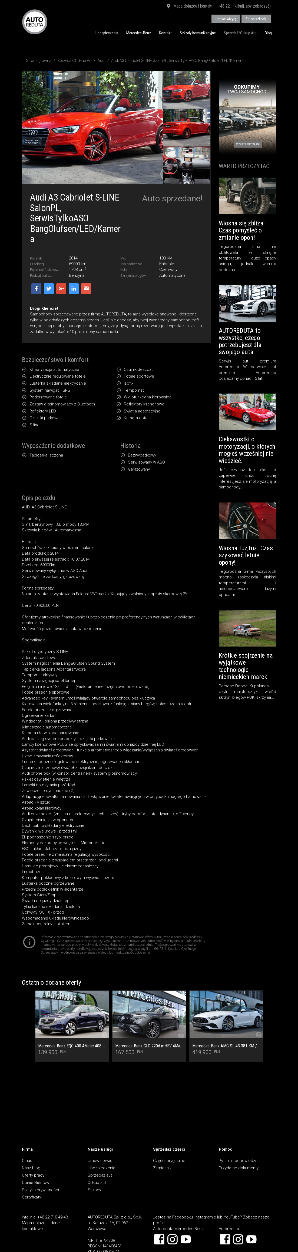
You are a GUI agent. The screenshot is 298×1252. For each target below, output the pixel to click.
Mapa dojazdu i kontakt (189, 6)
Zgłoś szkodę (256, 19)
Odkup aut (97, 1182)
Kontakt (165, 33)
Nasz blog (31, 1168)
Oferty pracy (33, 1175)
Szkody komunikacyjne (198, 33)
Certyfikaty (31, 1197)
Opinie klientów (35, 1182)
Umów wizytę (226, 19)
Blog (268, 33)
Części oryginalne (169, 1160)
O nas (27, 1160)
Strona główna (38, 60)
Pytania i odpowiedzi (237, 1160)
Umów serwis (100, 1160)
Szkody (94, 1189)
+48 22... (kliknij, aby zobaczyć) (244, 6)
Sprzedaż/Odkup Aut (240, 33)
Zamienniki (162, 1168)
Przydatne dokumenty (239, 1168)
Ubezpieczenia (106, 33)
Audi (101, 60)
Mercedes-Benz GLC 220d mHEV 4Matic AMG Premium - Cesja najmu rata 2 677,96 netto (149, 1046)
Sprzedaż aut (100, 1175)
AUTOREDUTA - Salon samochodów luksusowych (34, 21)
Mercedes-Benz (138, 33)
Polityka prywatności (40, 1189)
